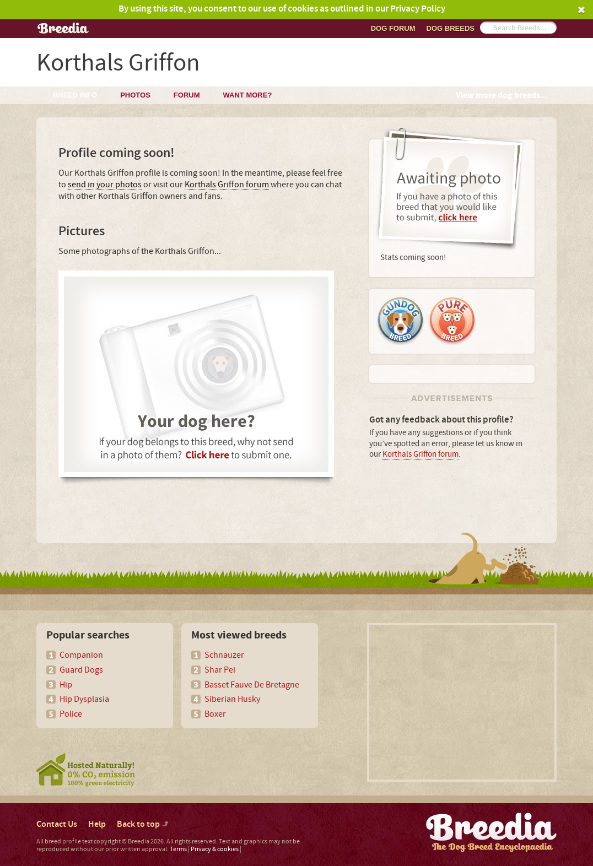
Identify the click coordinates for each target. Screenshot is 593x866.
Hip (66, 684)
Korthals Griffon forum (227, 185)
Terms (178, 849)
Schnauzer (224, 655)
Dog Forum (393, 28)
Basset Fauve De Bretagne (251, 684)
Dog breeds (451, 28)
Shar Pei (219, 669)
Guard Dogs (81, 669)
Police (71, 713)
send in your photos (105, 185)
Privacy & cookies (215, 849)
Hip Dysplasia (84, 699)
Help (97, 824)
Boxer (215, 713)
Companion (81, 655)
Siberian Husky (232, 699)
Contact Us (56, 824)
